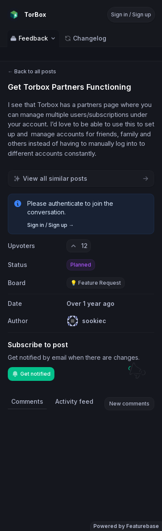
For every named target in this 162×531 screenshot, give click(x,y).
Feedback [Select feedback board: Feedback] (33, 38)
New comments (129, 403)
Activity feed (74, 401)
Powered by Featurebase (126, 526)
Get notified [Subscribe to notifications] (31, 374)
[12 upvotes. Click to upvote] (79, 245)
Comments (27, 401)
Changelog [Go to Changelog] (85, 38)
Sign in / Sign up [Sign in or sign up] (131, 14)
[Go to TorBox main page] (26, 15)
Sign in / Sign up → (50, 225)
